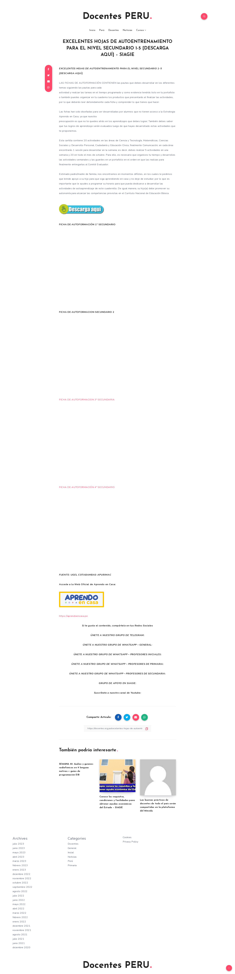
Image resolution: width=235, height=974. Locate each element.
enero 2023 (19, 869)
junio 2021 (19, 943)
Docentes (113, 30)
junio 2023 (19, 848)
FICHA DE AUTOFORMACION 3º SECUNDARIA (87, 399)
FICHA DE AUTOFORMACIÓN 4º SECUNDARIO (87, 487)
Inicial (71, 852)
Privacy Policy (130, 841)
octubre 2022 (20, 882)
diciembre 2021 (21, 926)
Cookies (127, 837)
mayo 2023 (19, 852)
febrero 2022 (20, 917)
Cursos (140, 30)
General (72, 848)
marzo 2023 (19, 861)
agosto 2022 (20, 891)
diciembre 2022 (21, 874)
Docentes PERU (117, 16)
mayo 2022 (19, 904)
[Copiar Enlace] (117, 728)
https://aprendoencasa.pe (73, 616)
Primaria (72, 865)
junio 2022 (19, 900)
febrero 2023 (20, 865)
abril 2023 (18, 857)
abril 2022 (18, 908)
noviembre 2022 (22, 878)
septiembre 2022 (22, 887)
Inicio (92, 30)
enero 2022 (19, 921)
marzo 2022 (19, 913)
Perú (101, 30)
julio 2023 (18, 843)
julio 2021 (18, 939)
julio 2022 (18, 895)
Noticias (127, 30)
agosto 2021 (20, 934)
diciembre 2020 (21, 947)
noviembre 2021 (22, 930)
